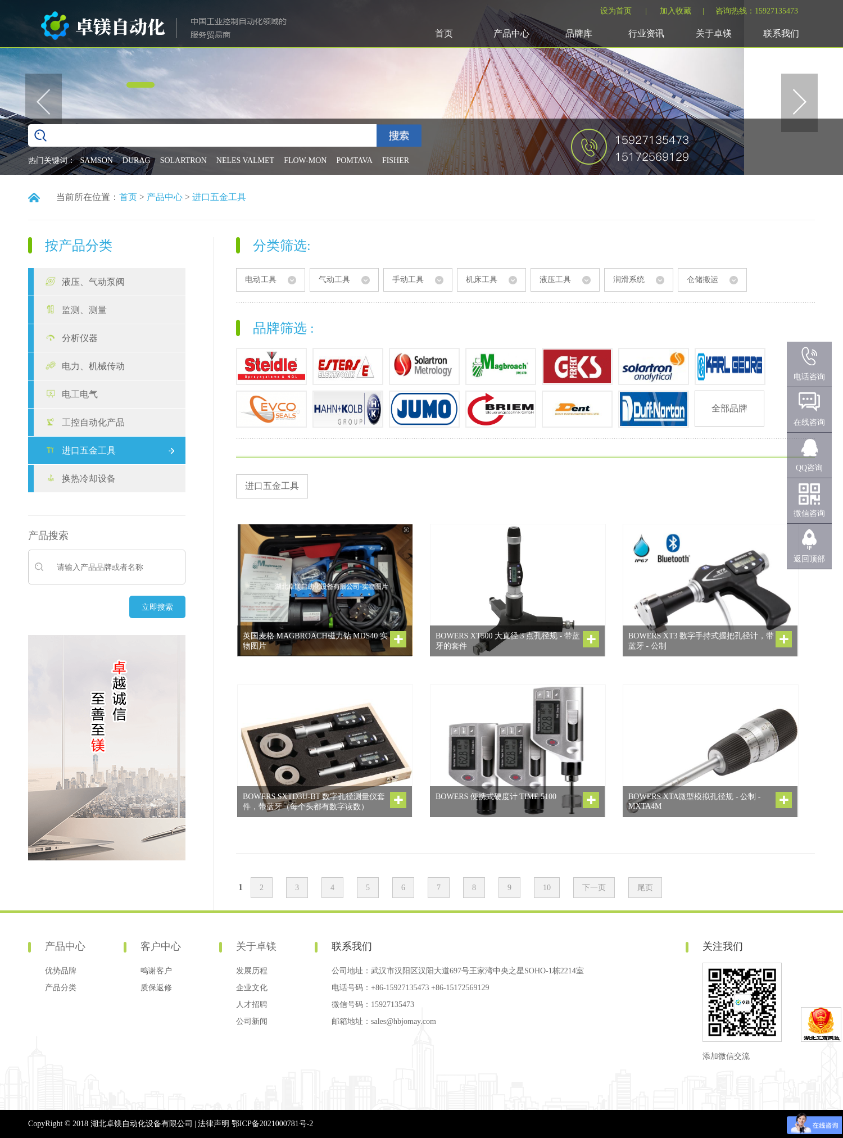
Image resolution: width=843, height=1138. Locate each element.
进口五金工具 (219, 197)
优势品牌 (60, 971)
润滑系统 (629, 279)
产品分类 (60, 987)
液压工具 (555, 279)
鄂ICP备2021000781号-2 (272, 1123)
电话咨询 (809, 377)
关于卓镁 (714, 33)
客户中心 (160, 946)
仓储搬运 (702, 279)
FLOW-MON (305, 160)
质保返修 (156, 987)
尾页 (645, 887)
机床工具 (481, 279)
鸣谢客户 (156, 971)
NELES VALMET (245, 160)
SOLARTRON (183, 160)
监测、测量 (84, 310)
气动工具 (334, 279)
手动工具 (408, 279)
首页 (444, 33)
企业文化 (252, 987)
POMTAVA (354, 160)
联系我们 (781, 33)
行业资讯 (646, 33)
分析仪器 (80, 338)
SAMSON (96, 160)
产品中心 (511, 33)
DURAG (137, 160)
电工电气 (80, 394)
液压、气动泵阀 (93, 282)
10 (547, 887)
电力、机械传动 (93, 366)
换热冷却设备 (89, 478)
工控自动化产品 (93, 422)
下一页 (594, 887)
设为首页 (616, 11)
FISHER (395, 160)
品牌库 (578, 33)
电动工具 (261, 279)
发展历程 (252, 971)
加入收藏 (675, 11)
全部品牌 (729, 408)
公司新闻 (252, 1021)
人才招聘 (252, 1004)
